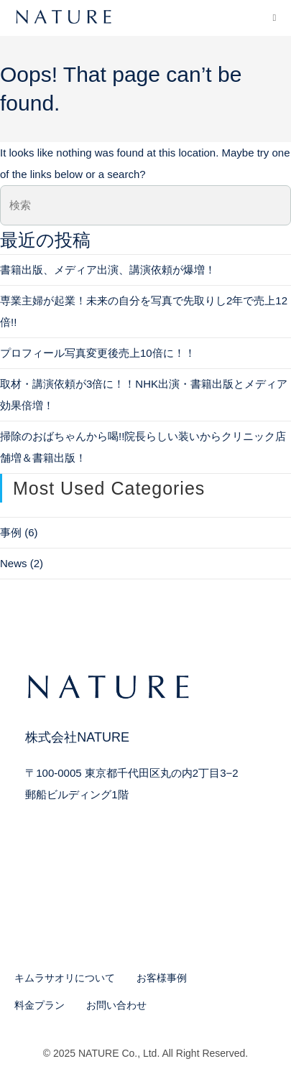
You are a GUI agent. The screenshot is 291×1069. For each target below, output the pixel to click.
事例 (11, 532)
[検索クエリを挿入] (145, 205)
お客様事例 (162, 978)
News (13, 563)
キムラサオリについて (64, 978)
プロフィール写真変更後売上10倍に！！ (97, 353)
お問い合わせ (116, 1005)
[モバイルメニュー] (274, 17)
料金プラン (39, 1005)
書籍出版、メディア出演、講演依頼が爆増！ (108, 269)
